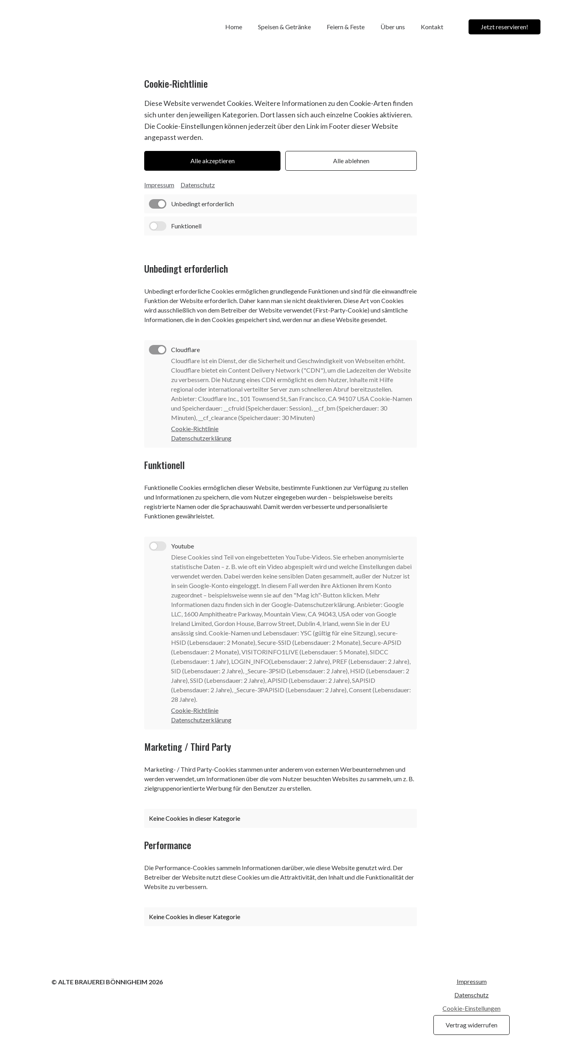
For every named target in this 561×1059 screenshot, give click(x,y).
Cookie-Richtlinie (194, 429)
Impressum (159, 184)
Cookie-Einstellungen (471, 1008)
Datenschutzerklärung (201, 438)
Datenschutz (198, 184)
